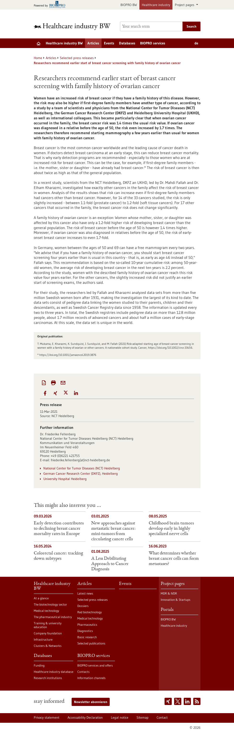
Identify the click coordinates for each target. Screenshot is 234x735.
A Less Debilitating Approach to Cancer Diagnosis (110, 564)
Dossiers (83, 606)
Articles (93, 43)
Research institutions (48, 678)
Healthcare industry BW (64, 43)
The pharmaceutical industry (53, 617)
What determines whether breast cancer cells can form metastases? (174, 558)
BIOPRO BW (128, 5)
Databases (127, 43)
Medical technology (46, 611)
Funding (39, 665)
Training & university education (48, 625)
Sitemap (142, 717)
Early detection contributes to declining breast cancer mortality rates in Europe (59, 528)
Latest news (85, 593)
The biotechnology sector (50, 604)
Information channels (91, 678)
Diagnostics (85, 631)
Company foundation (48, 633)
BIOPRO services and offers (95, 665)
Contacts (83, 672)
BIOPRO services (152, 43)
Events (109, 43)
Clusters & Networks (48, 646)
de (196, 43)
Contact (162, 717)
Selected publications (91, 643)
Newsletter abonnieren (90, 702)
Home (38, 58)
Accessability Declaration (85, 717)
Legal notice (119, 717)
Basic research (87, 637)
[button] (45, 393)
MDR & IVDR (169, 593)
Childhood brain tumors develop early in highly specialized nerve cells (171, 528)
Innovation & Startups (175, 599)
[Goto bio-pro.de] (51, 5)
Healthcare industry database (53, 672)
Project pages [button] (185, 5)
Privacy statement (46, 717)
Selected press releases (77, 58)
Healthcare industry (156, 5)
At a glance (41, 598)
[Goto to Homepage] (74, 26)
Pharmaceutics (87, 624)
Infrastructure (43, 639)
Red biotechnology (89, 612)
